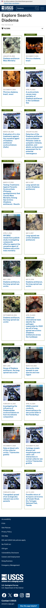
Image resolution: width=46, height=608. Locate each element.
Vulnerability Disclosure (10, 553)
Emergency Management (11, 565)
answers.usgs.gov (8, 604)
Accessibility (6, 519)
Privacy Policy (7, 532)
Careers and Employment (11, 557)
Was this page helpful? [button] (28, 606)
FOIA (3, 523)
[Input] (27, 8)
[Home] (7, 10)
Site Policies (6, 528)
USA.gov (5, 548)
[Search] (37, 8)
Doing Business (7, 561)
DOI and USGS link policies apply (14, 540)
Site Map (5, 536)
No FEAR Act (6, 544)
